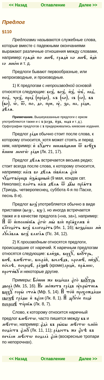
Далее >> (88, 5)
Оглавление (53, 5)
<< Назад (18, 5)
